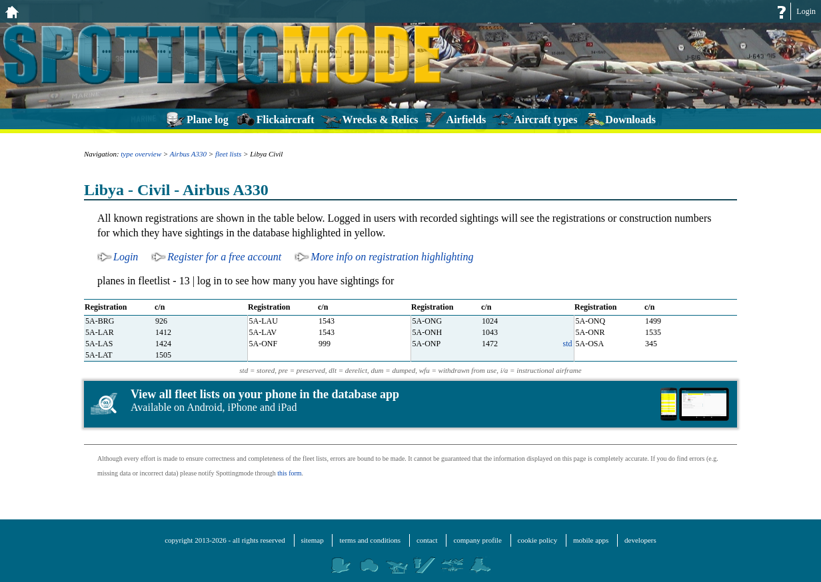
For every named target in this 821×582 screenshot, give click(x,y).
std (567, 343)
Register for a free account (224, 256)
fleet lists (228, 154)
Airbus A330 (188, 154)
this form (289, 473)
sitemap (312, 540)
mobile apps (590, 540)
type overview (141, 154)
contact (427, 540)
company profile (477, 540)
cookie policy (538, 540)
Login (806, 11)
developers (640, 540)
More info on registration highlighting (392, 256)
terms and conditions (370, 540)
